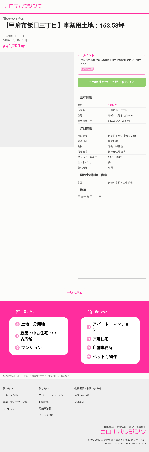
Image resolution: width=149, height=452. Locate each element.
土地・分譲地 (33, 324)
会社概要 (79, 401)
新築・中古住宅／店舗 (15, 401)
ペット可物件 (105, 356)
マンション (31, 347)
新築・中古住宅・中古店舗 (38, 336)
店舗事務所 (102, 347)
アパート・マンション (110, 327)
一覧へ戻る (74, 293)
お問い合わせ (81, 395)
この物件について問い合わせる (111, 82)
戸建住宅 (100, 339)
